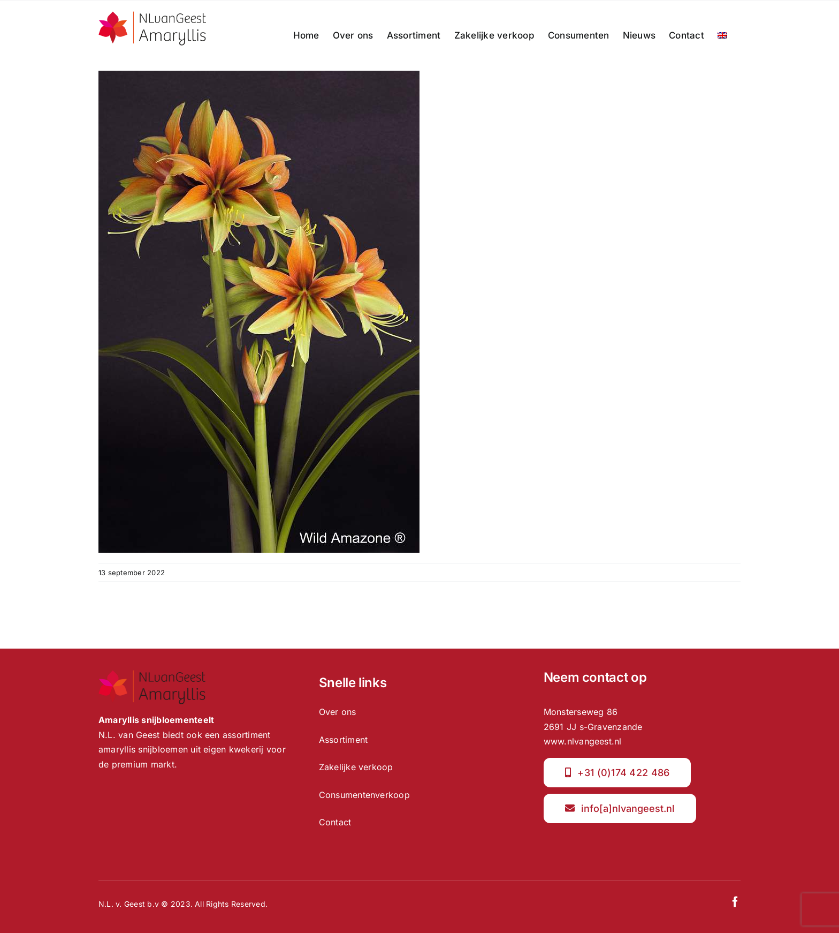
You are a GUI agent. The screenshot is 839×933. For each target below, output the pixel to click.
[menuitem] (722, 35)
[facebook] (735, 902)
